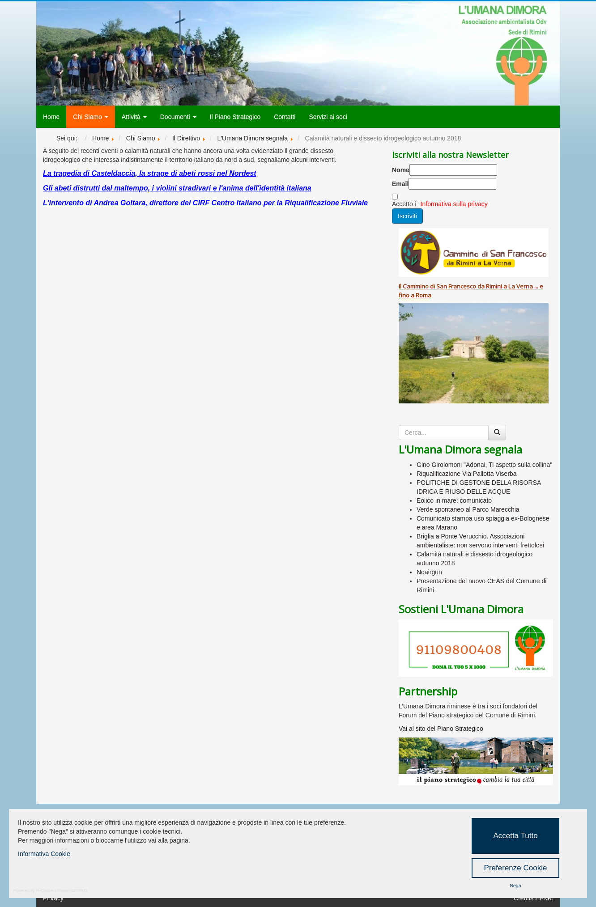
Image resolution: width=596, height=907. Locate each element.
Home (51, 116)
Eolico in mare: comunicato (454, 500)
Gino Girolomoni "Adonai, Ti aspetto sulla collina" (484, 464)
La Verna (520, 286)
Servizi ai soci (328, 116)
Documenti (178, 116)
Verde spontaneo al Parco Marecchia (468, 509)
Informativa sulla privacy (454, 204)
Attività (134, 116)
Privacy (53, 898)
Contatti (284, 116)
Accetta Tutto (515, 835)
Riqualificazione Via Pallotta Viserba (467, 473)
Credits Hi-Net (533, 898)
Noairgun (429, 572)
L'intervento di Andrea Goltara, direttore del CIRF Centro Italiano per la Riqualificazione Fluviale (205, 203)
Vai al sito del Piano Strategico (441, 728)
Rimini (494, 286)
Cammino (416, 286)
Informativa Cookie (44, 853)
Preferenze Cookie (515, 868)
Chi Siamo (90, 116)
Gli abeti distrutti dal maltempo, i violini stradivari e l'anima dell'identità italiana (177, 188)
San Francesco (456, 286)
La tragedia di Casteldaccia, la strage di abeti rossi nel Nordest (149, 173)
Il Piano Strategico (235, 116)
